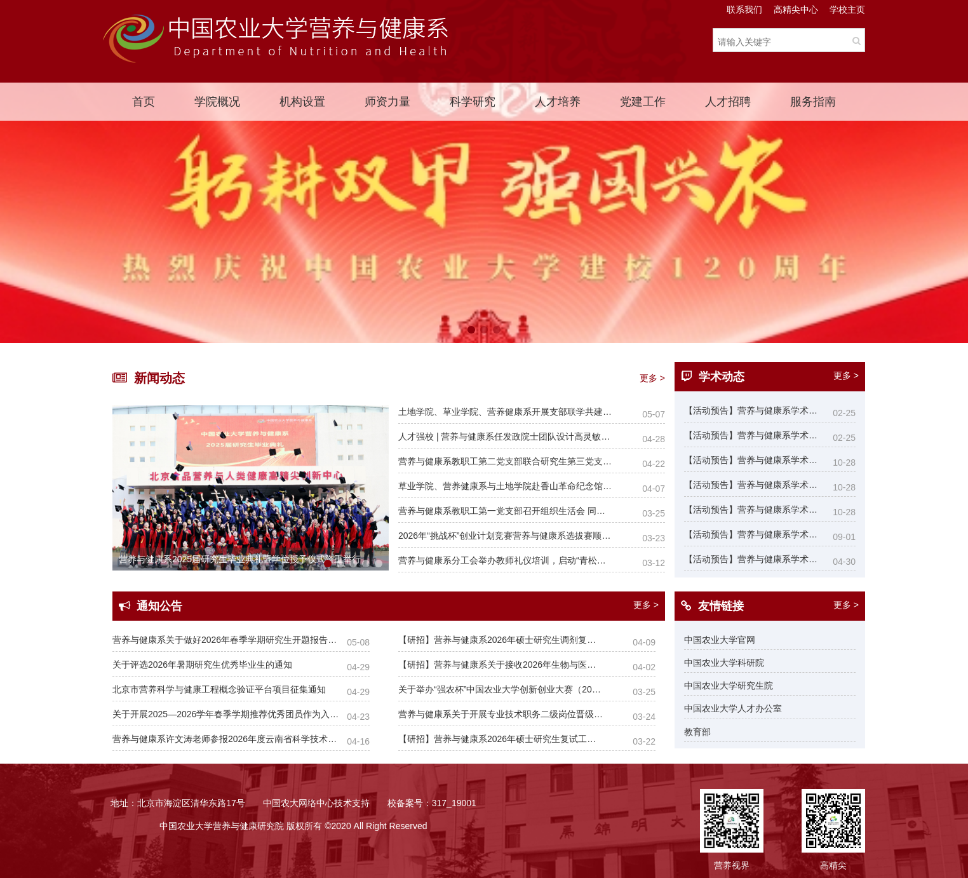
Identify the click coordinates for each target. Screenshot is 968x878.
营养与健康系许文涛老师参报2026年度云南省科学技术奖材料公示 (225, 739)
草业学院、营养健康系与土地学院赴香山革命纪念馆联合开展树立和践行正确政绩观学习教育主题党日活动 (505, 486)
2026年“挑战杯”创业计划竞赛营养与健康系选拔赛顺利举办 (505, 535)
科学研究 (472, 101)
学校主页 (847, 9)
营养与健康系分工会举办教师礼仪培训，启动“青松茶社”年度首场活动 (505, 560)
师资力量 (387, 101)
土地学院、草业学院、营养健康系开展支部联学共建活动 (505, 412)
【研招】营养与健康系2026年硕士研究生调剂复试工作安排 (501, 640)
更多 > (652, 378)
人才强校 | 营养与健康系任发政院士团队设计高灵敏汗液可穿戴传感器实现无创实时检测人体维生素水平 (505, 436)
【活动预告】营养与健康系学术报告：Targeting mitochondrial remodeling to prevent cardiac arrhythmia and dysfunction (752, 559)
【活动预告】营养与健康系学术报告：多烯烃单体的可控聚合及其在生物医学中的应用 (752, 534)
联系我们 (744, 9)
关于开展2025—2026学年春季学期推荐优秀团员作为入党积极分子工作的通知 (225, 714)
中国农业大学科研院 (724, 663)
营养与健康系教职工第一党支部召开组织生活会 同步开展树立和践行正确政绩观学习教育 (505, 511)
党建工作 (643, 101)
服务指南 (813, 101)
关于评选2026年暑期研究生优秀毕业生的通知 (202, 664)
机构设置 (302, 101)
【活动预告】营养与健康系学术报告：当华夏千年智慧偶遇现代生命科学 (752, 435)
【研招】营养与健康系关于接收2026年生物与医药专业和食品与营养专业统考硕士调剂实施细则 (501, 664)
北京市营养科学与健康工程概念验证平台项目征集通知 (219, 689)
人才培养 (558, 101)
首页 (143, 101)
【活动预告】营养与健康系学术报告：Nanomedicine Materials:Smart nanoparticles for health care (752, 460)
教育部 (697, 732)
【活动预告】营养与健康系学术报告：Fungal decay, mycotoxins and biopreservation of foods (752, 485)
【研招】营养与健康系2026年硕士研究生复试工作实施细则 (501, 739)
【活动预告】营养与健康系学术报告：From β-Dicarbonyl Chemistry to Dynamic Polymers (752, 410)
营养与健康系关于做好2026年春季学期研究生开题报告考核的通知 (225, 640)
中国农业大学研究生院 (728, 685)
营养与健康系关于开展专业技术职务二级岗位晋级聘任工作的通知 (501, 714)
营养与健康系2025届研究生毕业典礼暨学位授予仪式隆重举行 (240, 559)
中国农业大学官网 (719, 640)
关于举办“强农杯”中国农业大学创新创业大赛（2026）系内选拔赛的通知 (501, 689)
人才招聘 (728, 101)
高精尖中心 (796, 9)
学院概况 (217, 101)
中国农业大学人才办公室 (733, 708)
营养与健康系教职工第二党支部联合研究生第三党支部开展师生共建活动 (505, 461)
